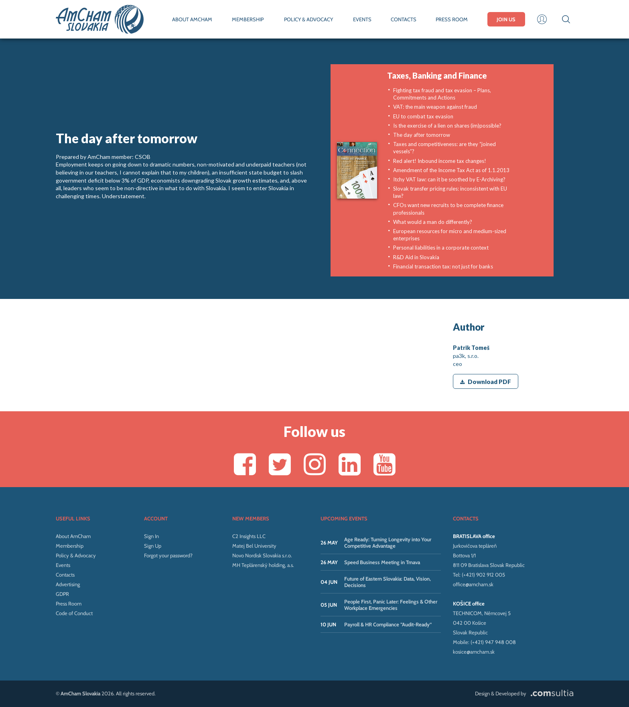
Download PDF (485, 381)
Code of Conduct (74, 613)
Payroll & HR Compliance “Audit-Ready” (388, 624)
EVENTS (362, 19)
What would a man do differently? (432, 222)
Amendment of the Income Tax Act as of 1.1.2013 (451, 170)
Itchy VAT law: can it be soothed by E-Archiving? (449, 179)
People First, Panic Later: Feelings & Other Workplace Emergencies (390, 604)
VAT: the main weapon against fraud (435, 107)
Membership (69, 545)
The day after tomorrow (421, 135)
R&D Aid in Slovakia (416, 257)
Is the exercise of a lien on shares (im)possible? (447, 125)
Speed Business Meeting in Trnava (382, 562)
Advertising (68, 584)
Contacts (65, 574)
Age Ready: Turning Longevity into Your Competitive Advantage (387, 542)
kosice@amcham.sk (474, 651)
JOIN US (506, 19)
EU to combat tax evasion (423, 116)
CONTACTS (403, 19)
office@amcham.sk (473, 584)
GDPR (62, 594)
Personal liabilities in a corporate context (441, 247)
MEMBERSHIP (248, 19)
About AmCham (73, 536)
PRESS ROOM (452, 19)
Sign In (151, 536)
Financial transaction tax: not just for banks (443, 266)
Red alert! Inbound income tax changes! (439, 161)
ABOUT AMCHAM (192, 19)
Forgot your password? (168, 555)
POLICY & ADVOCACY (308, 19)
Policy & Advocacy (76, 555)
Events (63, 565)
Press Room (68, 603)
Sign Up (152, 545)
